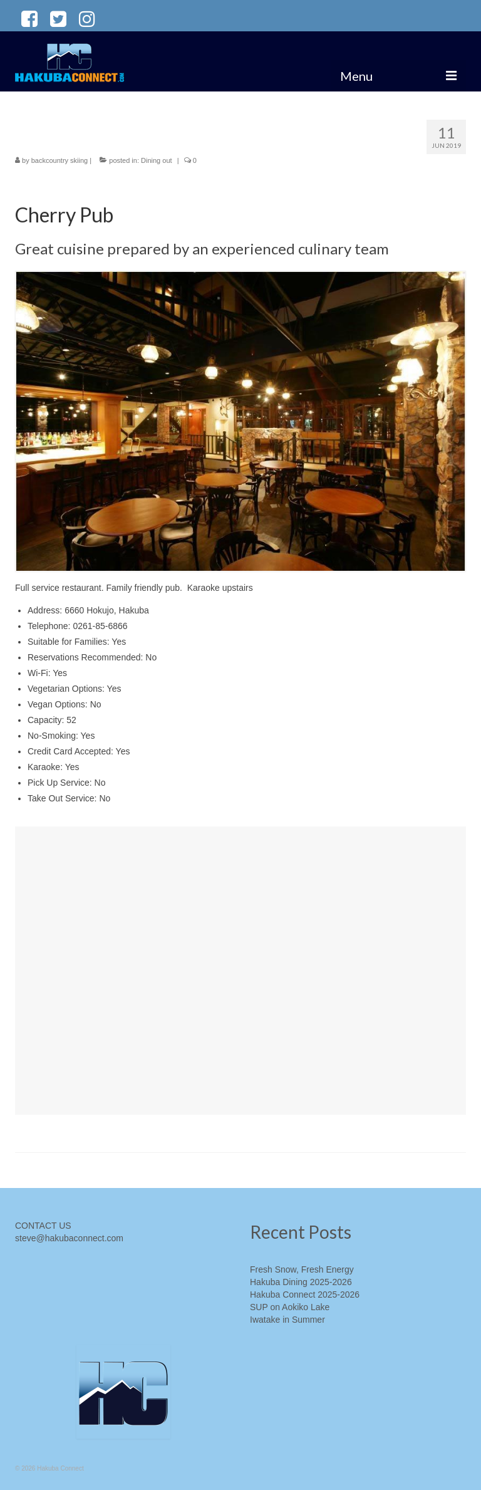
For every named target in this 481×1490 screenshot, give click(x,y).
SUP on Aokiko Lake (289, 1307)
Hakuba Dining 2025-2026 (301, 1282)
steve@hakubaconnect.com (69, 1238)
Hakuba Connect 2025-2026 (304, 1294)
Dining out (156, 160)
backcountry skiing (59, 160)
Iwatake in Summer (287, 1320)
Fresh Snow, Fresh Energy (302, 1269)
